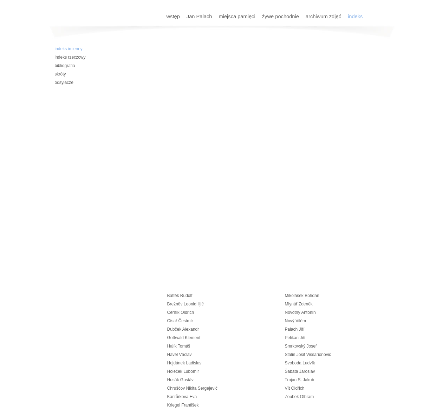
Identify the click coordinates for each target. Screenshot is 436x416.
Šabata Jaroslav (300, 371)
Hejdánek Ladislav (184, 363)
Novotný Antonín (300, 312)
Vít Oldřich (295, 388)
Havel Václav (179, 354)
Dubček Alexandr (183, 329)
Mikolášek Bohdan (302, 295)
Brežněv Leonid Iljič (185, 304)
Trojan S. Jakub (299, 379)
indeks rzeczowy (70, 57)
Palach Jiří (295, 329)
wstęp (174, 16)
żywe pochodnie (281, 16)
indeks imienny (69, 48)
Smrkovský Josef (301, 346)
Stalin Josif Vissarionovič (308, 354)
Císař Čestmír (180, 320)
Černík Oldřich (180, 312)
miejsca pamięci (237, 16)
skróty (60, 74)
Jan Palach (200, 16)
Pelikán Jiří (295, 337)
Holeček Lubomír (183, 371)
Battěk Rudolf (180, 295)
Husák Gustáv (180, 379)
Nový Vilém (295, 320)
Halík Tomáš (178, 346)
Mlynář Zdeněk (299, 304)
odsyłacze (64, 82)
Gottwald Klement (184, 337)
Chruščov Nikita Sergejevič (192, 388)
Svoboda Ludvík (300, 363)
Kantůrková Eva (182, 396)
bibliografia (65, 65)
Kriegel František (183, 405)
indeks (355, 16)
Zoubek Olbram (299, 396)
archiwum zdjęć (324, 16)
